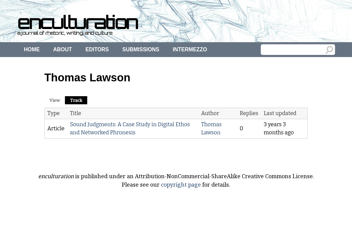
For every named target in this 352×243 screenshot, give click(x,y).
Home (32, 49)
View (54, 100)
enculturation (77, 22)
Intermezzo (190, 49)
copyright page (181, 184)
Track (78, 99)
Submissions (140, 49)
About (62, 49)
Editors (97, 49)
